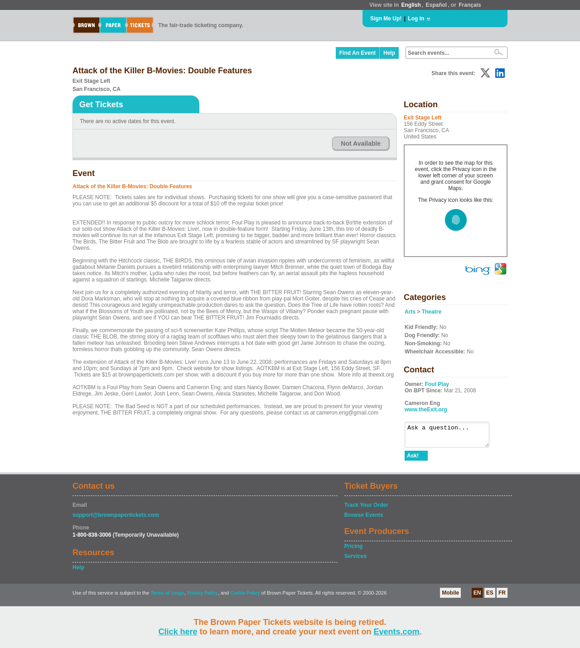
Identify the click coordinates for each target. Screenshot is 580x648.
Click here (177, 631)
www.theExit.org (426, 409)
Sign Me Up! (385, 18)
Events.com (397, 631)
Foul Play (437, 384)
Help (389, 53)
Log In (416, 18)
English (410, 5)
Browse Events (363, 519)
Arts (410, 312)
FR (502, 597)
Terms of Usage (167, 597)
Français (470, 5)
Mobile (450, 597)
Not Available (361, 143)
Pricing (353, 550)
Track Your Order (366, 509)
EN (477, 597)
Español (436, 5)
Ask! (413, 460)
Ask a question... (451, 437)
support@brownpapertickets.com (115, 519)
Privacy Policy (202, 597)
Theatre (431, 312)
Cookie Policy (245, 597)
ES (489, 597)
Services (355, 560)
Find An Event (357, 53)
